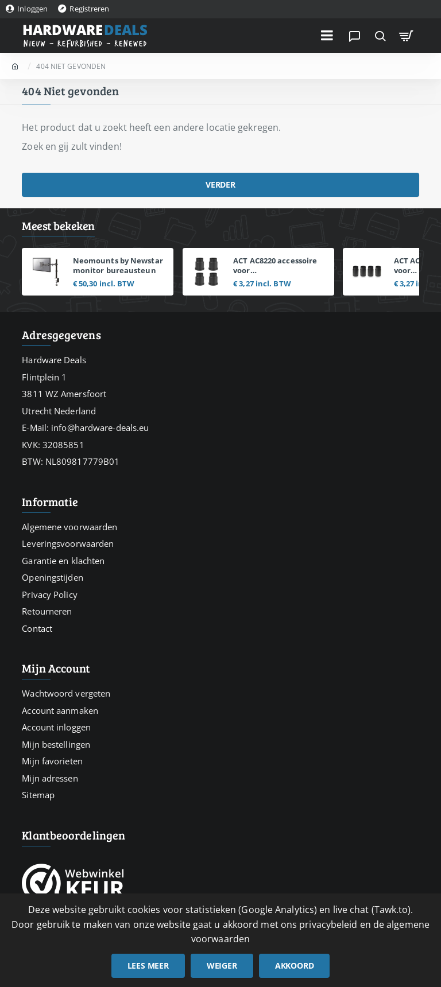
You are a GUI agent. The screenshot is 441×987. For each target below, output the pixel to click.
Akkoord (294, 965)
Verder (220, 184)
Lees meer (148, 965)
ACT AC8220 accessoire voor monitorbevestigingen (275, 266)
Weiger (222, 965)
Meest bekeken (58, 226)
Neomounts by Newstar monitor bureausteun (118, 265)
